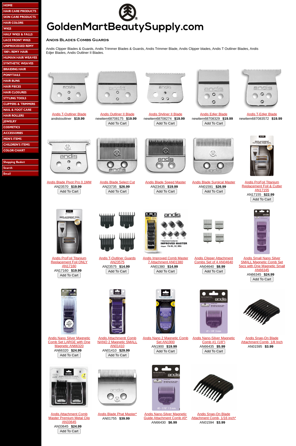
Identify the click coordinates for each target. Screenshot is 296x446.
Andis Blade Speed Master (165, 182)
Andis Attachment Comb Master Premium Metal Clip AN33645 (69, 418)
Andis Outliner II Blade (117, 114)
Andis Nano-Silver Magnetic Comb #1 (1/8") (214, 340)
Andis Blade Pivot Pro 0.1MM (69, 182)
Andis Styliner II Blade (165, 114)
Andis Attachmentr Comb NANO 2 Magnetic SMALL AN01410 (117, 342)
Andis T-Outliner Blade (69, 114)
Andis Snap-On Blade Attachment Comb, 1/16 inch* (213, 416)
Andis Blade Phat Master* (117, 414)
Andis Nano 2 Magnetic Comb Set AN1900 (165, 340)
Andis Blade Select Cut (117, 182)
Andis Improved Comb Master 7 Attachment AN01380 (165, 260)
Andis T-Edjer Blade (262, 114)
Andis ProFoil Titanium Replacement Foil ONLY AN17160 (69, 262)
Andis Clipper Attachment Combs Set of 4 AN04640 (213, 260)
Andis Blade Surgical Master (213, 182)
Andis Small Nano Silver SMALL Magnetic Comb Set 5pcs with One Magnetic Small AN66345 (262, 264)
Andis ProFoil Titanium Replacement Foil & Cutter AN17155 (262, 186)
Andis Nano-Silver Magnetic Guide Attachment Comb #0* (165, 416)
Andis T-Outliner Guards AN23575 (117, 260)
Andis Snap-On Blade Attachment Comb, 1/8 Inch (262, 340)
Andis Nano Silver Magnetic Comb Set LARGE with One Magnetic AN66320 (69, 342)
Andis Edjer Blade (213, 114)
